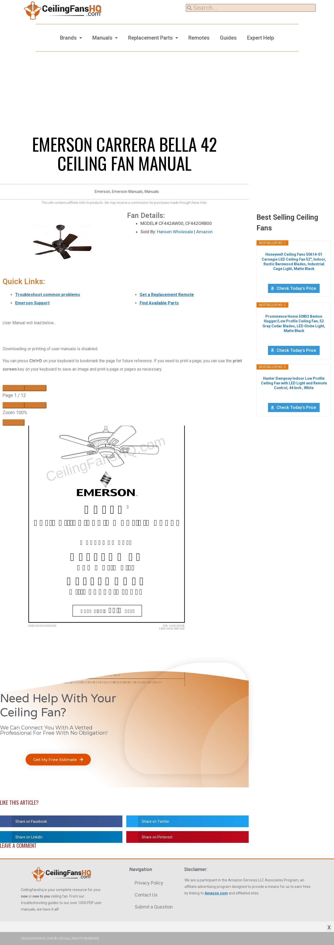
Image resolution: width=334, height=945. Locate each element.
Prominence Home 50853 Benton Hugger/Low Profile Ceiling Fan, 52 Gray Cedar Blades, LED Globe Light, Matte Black (294, 323)
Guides (228, 38)
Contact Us (146, 895)
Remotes (199, 38)
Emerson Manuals (127, 191)
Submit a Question (154, 907)
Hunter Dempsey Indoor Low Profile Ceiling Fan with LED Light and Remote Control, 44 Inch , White (294, 383)
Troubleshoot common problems (47, 294)
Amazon (204, 231)
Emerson (102, 191)
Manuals (102, 38)
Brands (68, 38)
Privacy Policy (149, 883)
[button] (58, 759)
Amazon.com (216, 893)
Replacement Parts (150, 38)
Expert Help (260, 38)
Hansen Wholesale (175, 231)
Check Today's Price (296, 288)
